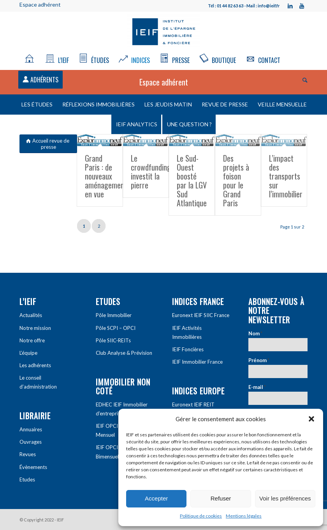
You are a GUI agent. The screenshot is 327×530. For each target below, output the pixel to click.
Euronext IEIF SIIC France (200, 315)
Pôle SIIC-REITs (113, 340)
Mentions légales (244, 516)
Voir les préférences (285, 498)
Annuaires (30, 429)
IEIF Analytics (136, 124)
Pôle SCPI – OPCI (115, 328)
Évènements (33, 467)
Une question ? (189, 124)
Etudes (27, 479)
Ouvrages (30, 442)
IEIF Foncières (188, 349)
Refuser (221, 498)
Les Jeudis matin (168, 104)
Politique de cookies (201, 516)
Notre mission (35, 328)
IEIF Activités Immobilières (187, 332)
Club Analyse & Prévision (124, 353)
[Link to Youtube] (302, 6)
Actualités (30, 315)
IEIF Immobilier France (197, 362)
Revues (27, 454)
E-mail (257, 387)
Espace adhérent (40, 4)
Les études (37, 104)
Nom (255, 333)
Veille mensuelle (282, 104)
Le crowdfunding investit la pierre (151, 171)
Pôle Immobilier (114, 315)
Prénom (258, 360)
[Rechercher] (303, 79)
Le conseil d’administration (38, 382)
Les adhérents (35, 365)
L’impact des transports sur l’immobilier (285, 176)
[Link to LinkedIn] (290, 6)
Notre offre (32, 340)
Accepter (156, 498)
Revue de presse (225, 104)
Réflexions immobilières (98, 104)
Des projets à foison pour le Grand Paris (236, 180)
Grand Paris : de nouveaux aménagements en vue (107, 176)
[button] (311, 419)
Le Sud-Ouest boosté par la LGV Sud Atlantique (192, 180)
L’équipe (28, 353)
